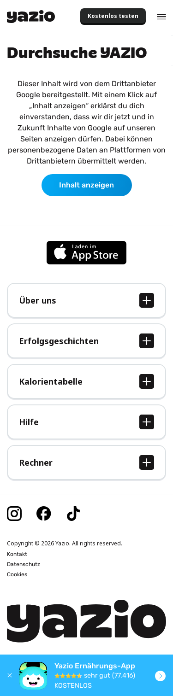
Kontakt (17, 554)
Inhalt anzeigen (86, 185)
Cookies (17, 574)
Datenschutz (23, 564)
